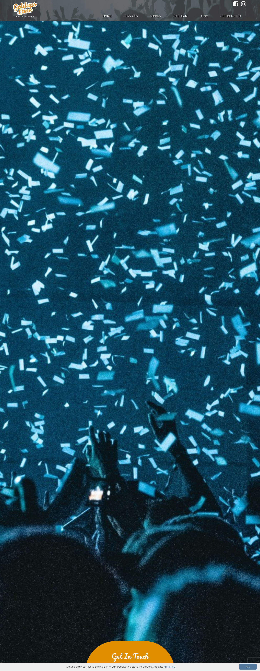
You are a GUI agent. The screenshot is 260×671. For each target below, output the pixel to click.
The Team (180, 16)
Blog (204, 16)
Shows (155, 16)
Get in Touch (230, 16)
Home (107, 16)
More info (169, 666)
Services (131, 16)
